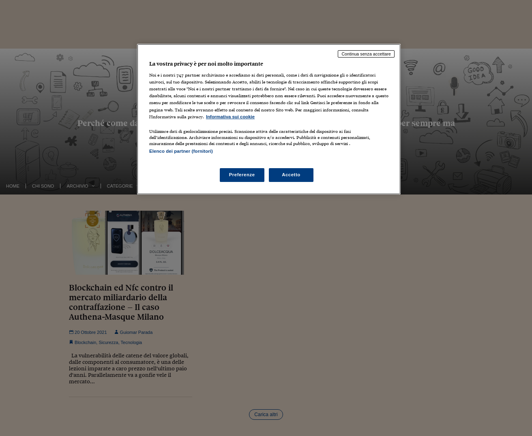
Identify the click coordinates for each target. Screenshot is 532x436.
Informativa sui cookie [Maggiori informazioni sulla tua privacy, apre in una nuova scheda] (230, 116)
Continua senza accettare (366, 53)
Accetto (291, 174)
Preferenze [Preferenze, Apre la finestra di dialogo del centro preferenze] (242, 174)
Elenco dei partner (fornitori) (181, 151)
